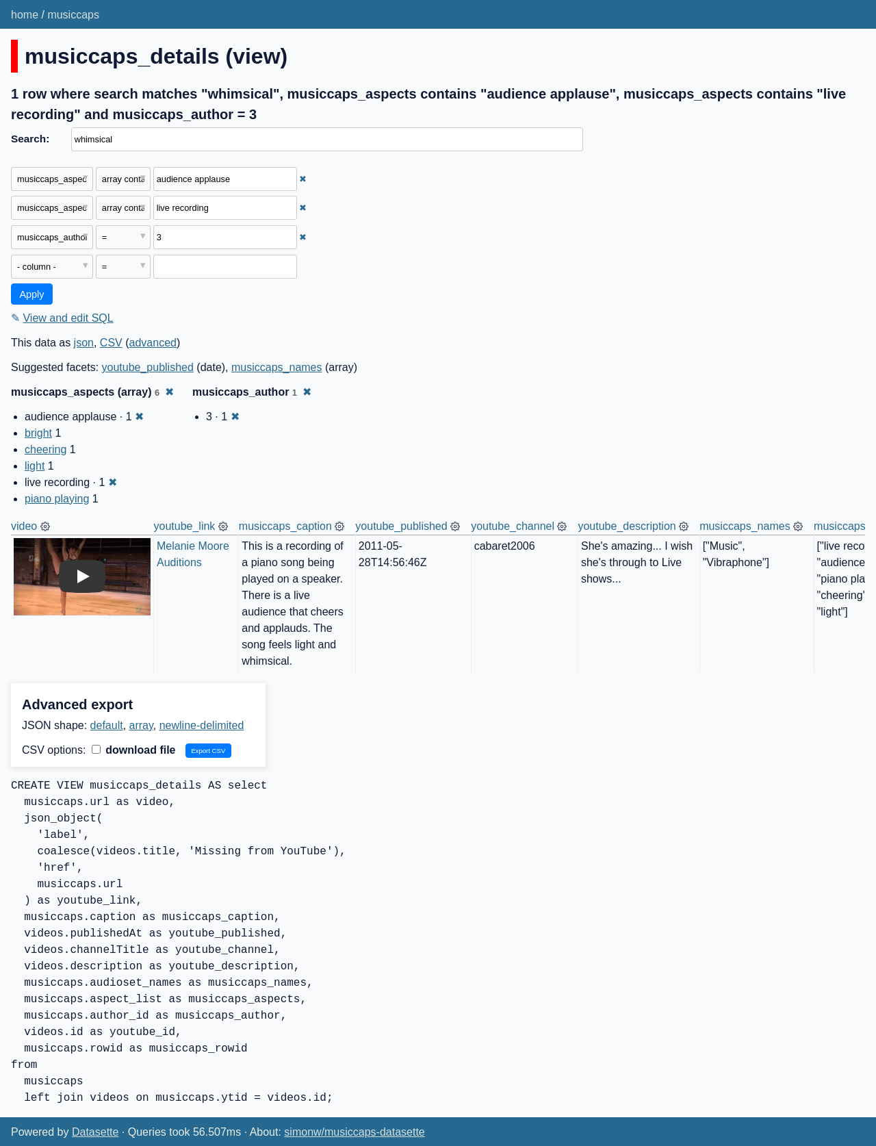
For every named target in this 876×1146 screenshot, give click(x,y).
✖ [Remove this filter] (303, 179)
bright (38, 433)
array (141, 725)
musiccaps (73, 15)
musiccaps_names (276, 367)
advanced (153, 342)
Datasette (95, 1132)
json (84, 342)
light (34, 466)
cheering (45, 449)
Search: (30, 138)
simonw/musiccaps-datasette (354, 1132)
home (24, 15)
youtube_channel (512, 526)
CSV (111, 342)
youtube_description (626, 526)
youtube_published (148, 367)
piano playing (57, 499)
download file (134, 750)
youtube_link (185, 526)
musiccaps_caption (285, 526)
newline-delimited (201, 725)
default (106, 725)
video (24, 526)
